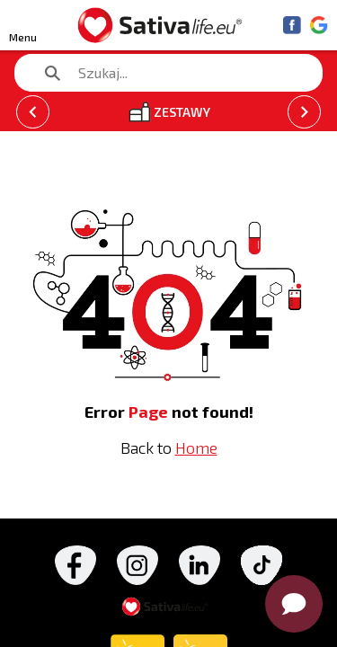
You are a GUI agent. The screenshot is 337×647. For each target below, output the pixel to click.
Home (196, 447)
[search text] (159, 73)
